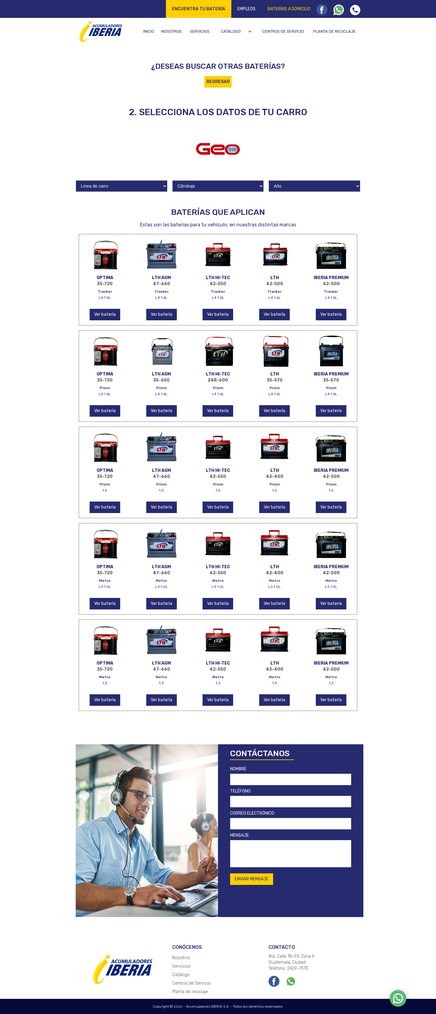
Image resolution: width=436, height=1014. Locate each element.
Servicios (200, 31)
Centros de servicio (283, 31)
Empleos (246, 9)
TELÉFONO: (240, 791)
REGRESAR (218, 81)
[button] (237, 31)
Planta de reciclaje (334, 31)
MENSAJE (239, 835)
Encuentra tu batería (198, 9)
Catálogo (231, 31)
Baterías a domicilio (289, 9)
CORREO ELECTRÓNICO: (252, 813)
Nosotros (171, 31)
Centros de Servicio (191, 983)
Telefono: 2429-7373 (288, 968)
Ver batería (105, 314)
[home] (100, 31)
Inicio (148, 31)
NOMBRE (238, 769)
